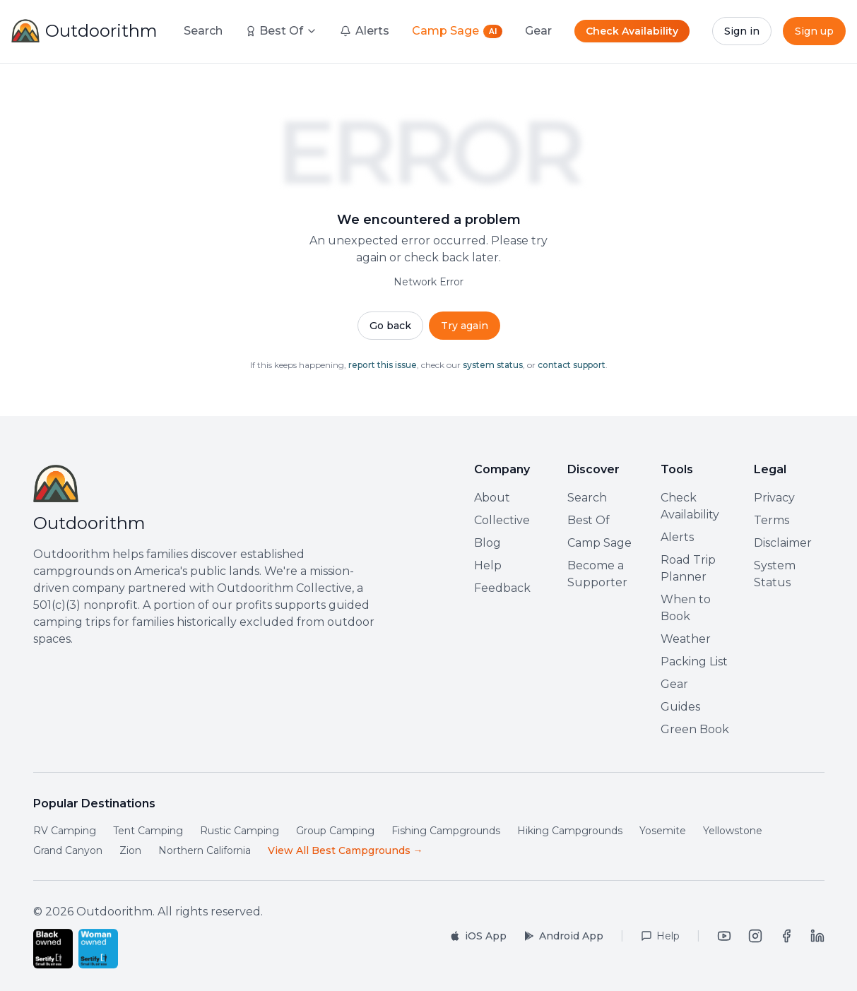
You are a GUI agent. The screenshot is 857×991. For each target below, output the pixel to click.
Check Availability (632, 31)
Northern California (204, 850)
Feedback (502, 588)
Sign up (814, 31)
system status (493, 365)
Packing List (694, 661)
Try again (464, 325)
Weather (686, 639)
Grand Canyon (67, 850)
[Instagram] (755, 936)
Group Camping (335, 830)
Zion (130, 850)
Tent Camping (148, 830)
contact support (571, 365)
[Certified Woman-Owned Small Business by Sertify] (98, 948)
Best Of (281, 30)
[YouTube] (724, 936)
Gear (674, 684)
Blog (487, 543)
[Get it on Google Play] (563, 936)
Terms (771, 520)
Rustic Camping (239, 830)
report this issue (382, 365)
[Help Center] (660, 936)
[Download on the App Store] (478, 936)
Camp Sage (599, 543)
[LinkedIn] (817, 936)
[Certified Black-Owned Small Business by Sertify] (53, 948)
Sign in (742, 31)
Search (203, 30)
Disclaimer (783, 543)
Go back (390, 325)
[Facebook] (786, 936)
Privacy (774, 497)
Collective (502, 520)
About (492, 497)
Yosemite (662, 830)
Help (488, 565)
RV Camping (64, 830)
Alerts (677, 537)
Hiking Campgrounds (569, 830)
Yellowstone (732, 830)
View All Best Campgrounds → (345, 850)
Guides (680, 706)
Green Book (695, 729)
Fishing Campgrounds (445, 830)
